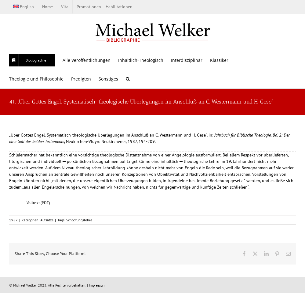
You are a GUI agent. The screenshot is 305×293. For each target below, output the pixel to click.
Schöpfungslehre (79, 220)
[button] (128, 78)
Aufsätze (46, 220)
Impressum (97, 285)
